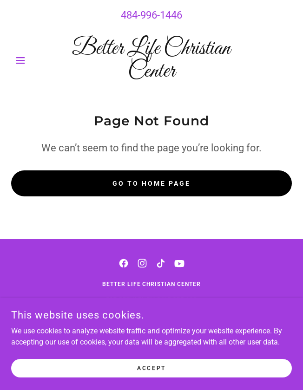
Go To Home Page (151, 183)
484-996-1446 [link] (151, 15)
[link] (151, 60)
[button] (32, 60)
